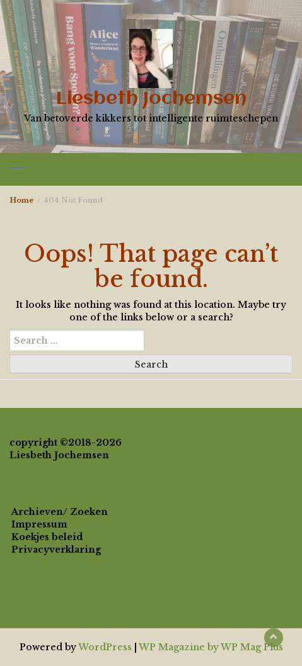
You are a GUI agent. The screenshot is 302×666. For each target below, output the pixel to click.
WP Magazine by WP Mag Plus (211, 647)
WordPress (105, 647)
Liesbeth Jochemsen (151, 98)
